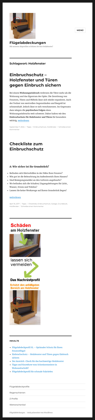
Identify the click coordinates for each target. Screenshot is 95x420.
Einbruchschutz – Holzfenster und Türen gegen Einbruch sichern (35, 80)
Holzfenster (51, 127)
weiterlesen (23, 120)
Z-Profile (14, 399)
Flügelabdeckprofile (19, 386)
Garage (54, 204)
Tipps (29, 127)
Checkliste (32, 204)
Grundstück (62, 204)
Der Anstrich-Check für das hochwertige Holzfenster (38, 361)
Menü (80, 30)
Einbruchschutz (39, 127)
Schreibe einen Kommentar (32, 206)
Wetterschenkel (18, 405)
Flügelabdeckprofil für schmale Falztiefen (32, 371)
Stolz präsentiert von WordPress (40, 413)
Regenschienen (17, 393)
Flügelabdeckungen (28, 43)
